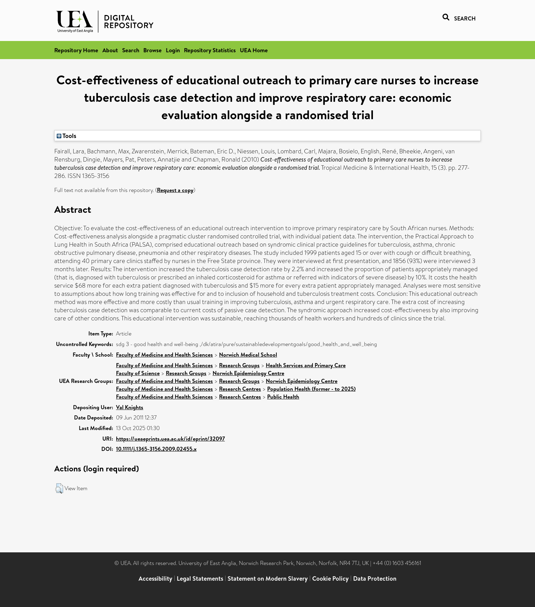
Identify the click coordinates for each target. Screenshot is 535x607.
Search (130, 50)
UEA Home (254, 50)
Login (173, 50)
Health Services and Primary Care (306, 365)
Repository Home (76, 50)
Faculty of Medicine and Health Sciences (164, 354)
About (110, 50)
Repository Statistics (210, 50)
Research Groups (239, 365)
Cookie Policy (330, 578)
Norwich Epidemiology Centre (248, 373)
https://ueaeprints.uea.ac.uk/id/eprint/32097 (170, 438)
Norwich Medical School (248, 354)
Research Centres (240, 388)
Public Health (283, 396)
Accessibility (155, 578)
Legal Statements (200, 578)
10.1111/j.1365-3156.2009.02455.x (156, 449)
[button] (59, 488)
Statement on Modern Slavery (268, 578)
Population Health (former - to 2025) (311, 388)
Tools (66, 135)
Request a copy (175, 190)
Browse (152, 50)
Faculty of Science (138, 373)
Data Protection (374, 578)
